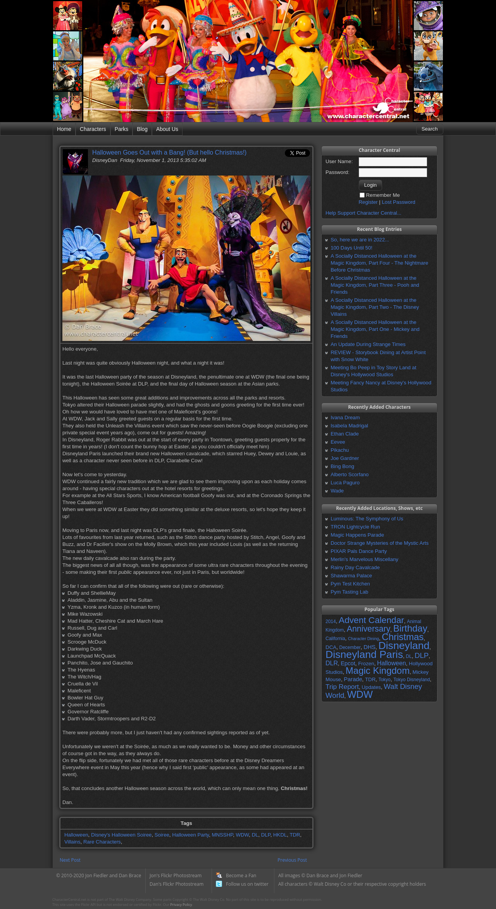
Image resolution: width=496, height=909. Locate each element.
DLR (332, 663)
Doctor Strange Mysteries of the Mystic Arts (380, 543)
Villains (72, 842)
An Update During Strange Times (368, 344)
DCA (331, 647)
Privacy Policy (181, 904)
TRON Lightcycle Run (355, 527)
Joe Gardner (345, 458)
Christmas (403, 637)
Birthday (410, 628)
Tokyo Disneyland (411, 679)
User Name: (339, 161)
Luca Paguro (345, 482)
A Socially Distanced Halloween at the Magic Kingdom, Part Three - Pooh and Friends (375, 285)
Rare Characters (102, 842)
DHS (369, 647)
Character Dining (363, 638)
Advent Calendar (371, 620)
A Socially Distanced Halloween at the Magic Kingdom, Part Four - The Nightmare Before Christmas (379, 263)
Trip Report (342, 686)
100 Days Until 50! (351, 248)
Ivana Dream (345, 417)
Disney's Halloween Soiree (121, 835)
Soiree (162, 835)
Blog (142, 129)
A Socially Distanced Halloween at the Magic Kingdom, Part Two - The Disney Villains (375, 307)
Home (64, 129)
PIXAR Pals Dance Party (359, 551)
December (349, 647)
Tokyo (385, 679)
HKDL (280, 835)
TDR (294, 835)
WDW (242, 835)
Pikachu (340, 450)
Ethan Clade (345, 434)
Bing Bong (342, 466)
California (335, 638)
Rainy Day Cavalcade (355, 567)
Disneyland (403, 645)
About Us (167, 129)
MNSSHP (222, 835)
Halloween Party (190, 835)
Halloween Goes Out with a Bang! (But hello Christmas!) (169, 152)
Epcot (348, 663)
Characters (93, 129)
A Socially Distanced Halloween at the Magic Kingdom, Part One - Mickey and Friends (375, 329)
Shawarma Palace (351, 575)
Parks (121, 129)
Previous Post (292, 860)
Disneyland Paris (364, 654)
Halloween (76, 835)
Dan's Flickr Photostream (176, 884)
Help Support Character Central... (363, 213)
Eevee (338, 442)
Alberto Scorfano (350, 474)
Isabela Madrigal (349, 426)
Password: (338, 172)
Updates (371, 687)
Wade (337, 491)
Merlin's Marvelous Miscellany (364, 559)
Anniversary (369, 629)
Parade (353, 679)
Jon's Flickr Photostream (176, 875)
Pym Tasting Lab (349, 592)
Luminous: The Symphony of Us (367, 519)
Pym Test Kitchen (350, 584)
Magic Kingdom (378, 670)
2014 (331, 621)
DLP (265, 835)
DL (255, 835)
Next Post (70, 860)
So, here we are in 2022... (360, 240)
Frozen (366, 663)
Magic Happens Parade (357, 535)
